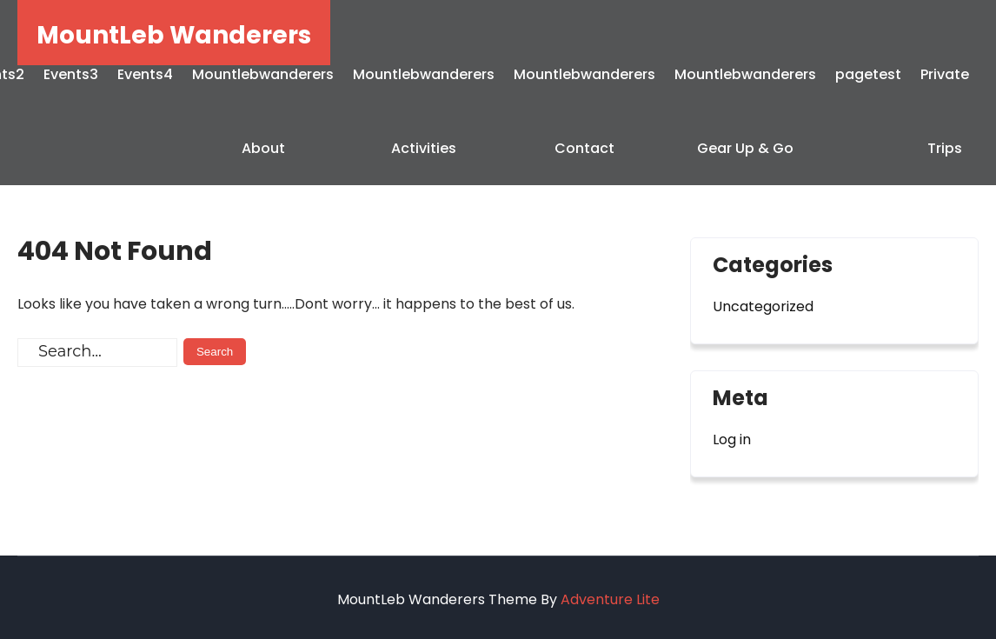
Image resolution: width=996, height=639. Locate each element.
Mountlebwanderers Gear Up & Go (745, 111)
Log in (732, 439)
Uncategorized (763, 306)
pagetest (868, 74)
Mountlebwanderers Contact (584, 111)
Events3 (70, 74)
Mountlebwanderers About (263, 111)
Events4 (145, 74)
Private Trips (944, 111)
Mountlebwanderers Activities (424, 111)
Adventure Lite (610, 599)
